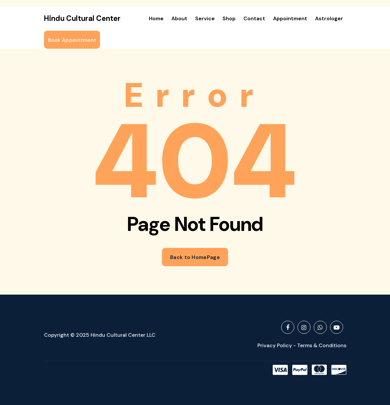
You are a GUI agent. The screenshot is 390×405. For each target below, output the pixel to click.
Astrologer (329, 18)
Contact (254, 18)
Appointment (290, 18)
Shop (229, 18)
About (179, 18)
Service (205, 18)
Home (156, 18)
